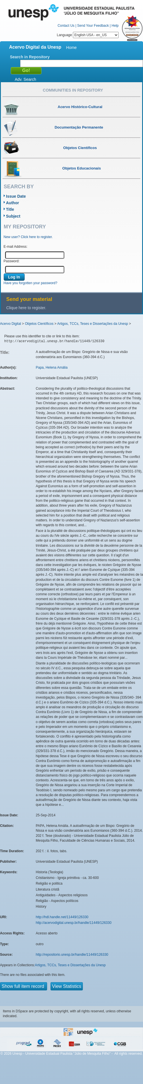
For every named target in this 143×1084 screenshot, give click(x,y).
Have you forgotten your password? (30, 283)
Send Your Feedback (93, 26)
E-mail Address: (16, 247)
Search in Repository (30, 57)
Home (71, 47)
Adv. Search (25, 79)
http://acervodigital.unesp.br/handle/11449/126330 (74, 923)
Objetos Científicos (39, 324)
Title (10, 209)
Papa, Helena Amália (52, 367)
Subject (13, 216)
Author (12, 203)
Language (88, 35)
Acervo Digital (10, 324)
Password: (12, 261)
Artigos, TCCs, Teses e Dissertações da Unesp (92, 324)
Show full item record (23, 986)
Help (115, 26)
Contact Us (66, 26)
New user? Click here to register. (28, 237)
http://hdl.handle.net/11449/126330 (62, 917)
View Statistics (66, 986)
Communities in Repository (73, 90)
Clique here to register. (26, 307)
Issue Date (16, 196)
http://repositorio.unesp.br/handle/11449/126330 (72, 955)
